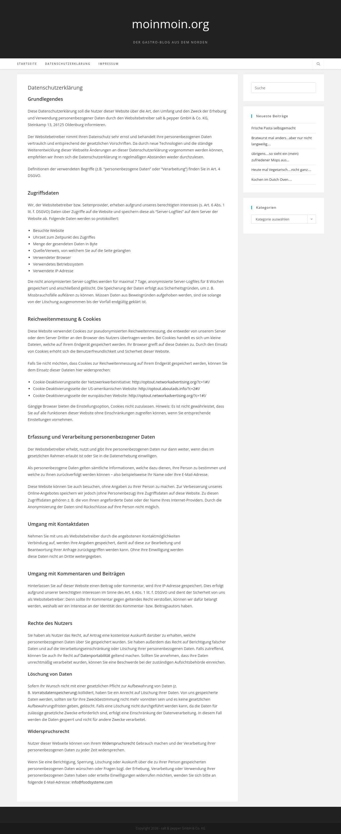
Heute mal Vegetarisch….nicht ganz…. (281, 169)
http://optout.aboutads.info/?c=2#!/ (169, 388)
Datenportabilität (95, 655)
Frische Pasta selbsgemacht (273, 128)
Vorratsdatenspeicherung (54, 692)
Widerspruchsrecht (118, 743)
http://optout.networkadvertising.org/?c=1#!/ (171, 381)
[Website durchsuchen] (318, 64)
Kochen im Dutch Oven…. (271, 179)
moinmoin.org (170, 24)
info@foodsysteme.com (92, 782)
